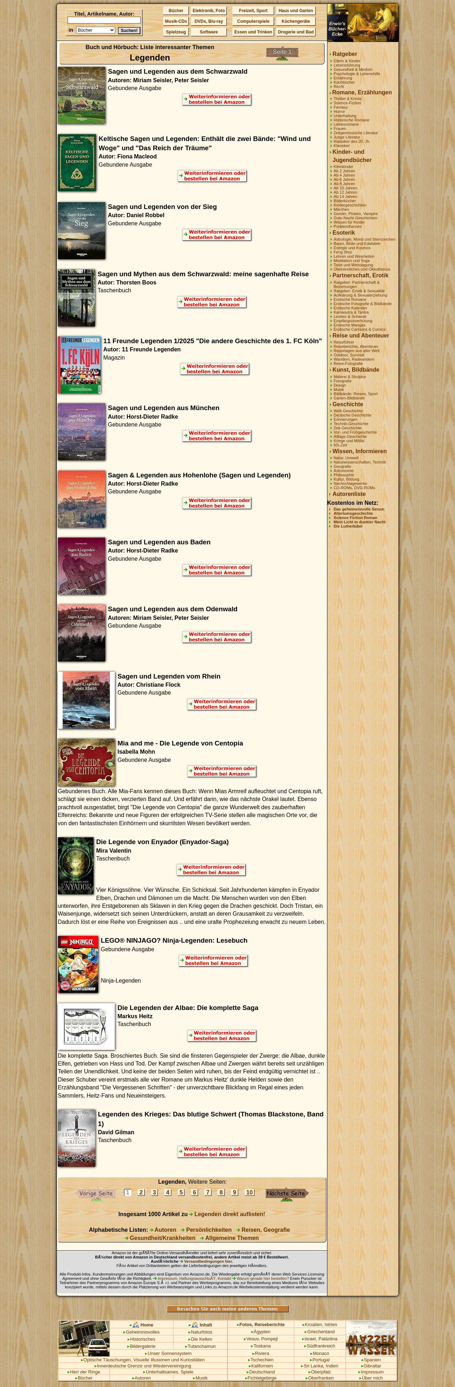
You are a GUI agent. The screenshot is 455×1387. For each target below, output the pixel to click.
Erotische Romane (350, 299)
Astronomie (344, 471)
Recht (339, 86)
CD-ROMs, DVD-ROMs (354, 488)
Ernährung (343, 78)
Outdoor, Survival (349, 355)
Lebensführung (347, 65)
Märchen (341, 209)
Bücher (175, 10)
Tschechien (261, 1359)
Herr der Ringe (84, 1372)
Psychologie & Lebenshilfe (357, 74)
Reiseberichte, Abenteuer (356, 346)
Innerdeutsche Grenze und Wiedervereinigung (143, 1365)
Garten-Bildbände (349, 398)
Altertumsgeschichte (353, 513)
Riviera (260, 1353)
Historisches (141, 1339)
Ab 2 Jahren (344, 171)
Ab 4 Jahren (344, 175)
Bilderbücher (345, 201)
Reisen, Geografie (263, 1230)
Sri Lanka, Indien (319, 1365)
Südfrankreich (319, 1346)
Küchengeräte (296, 21)
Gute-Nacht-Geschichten (356, 218)
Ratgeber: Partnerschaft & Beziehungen (357, 284)
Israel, (309, 1338)
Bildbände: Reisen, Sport (356, 394)
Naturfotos (200, 1332)
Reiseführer (344, 342)
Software (209, 32)
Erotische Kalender (351, 308)
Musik (339, 389)
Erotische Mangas (350, 325)
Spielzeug (176, 32)
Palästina (327, 1338)
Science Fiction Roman (356, 517)
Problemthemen (348, 226)
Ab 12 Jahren (346, 192)
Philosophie (344, 475)
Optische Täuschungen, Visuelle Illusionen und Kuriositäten (143, 1359)
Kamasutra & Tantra (351, 312)
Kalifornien (261, 1365)
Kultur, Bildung (346, 479)
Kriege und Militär (349, 441)
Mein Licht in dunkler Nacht (360, 522)
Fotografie (343, 381)
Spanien (371, 1359)
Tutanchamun (200, 1346)
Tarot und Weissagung (353, 265)
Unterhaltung (345, 116)
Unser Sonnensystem (168, 1353)
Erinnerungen (346, 419)
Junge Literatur (347, 137)
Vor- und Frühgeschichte (355, 432)
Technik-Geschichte (351, 424)
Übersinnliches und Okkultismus (362, 269)
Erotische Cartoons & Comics (360, 329)
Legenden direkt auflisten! (227, 1214)
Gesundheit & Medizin (353, 69)
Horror (339, 111)
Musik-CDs (176, 21)
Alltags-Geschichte (350, 436)
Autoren (163, 1230)
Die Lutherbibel (348, 526)
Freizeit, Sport (253, 10)
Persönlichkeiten (206, 1230)
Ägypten (261, 1331)
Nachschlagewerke (351, 483)
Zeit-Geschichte (348, 428)
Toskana (261, 1346)
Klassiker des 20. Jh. (352, 141)
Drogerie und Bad (296, 32)
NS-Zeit (340, 445)
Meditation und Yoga (352, 260)
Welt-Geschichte (348, 411)
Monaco (319, 1353)
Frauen (340, 128)
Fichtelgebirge (261, 1378)
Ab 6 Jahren (344, 179)
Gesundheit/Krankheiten (160, 1238)
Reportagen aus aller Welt (357, 351)
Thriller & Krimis (348, 98)
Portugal (320, 1359)
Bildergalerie (141, 1346)
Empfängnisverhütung (353, 321)
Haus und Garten (296, 10)
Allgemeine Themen (229, 1238)
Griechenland (319, 1331)
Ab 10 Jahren (346, 188)
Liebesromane (346, 124)
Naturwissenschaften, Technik (360, 462)
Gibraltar (371, 1365)
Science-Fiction (347, 103)
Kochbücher (344, 82)
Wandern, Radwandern (354, 359)
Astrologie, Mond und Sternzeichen (365, 239)
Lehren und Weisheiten (354, 256)
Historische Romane (352, 120)
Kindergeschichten (350, 205)
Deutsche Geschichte (352, 415)
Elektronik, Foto (209, 10)
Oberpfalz (320, 1372)
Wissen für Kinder (349, 222)
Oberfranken (320, 1378)
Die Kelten (200, 1339)
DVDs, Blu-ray (208, 21)
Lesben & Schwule (350, 316)
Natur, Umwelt (346, 458)
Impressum (371, 1372)
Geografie (342, 466)
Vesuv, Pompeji (261, 1338)
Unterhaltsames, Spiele (168, 1372)
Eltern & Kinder (347, 61)
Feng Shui (343, 252)
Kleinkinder (343, 166)
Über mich (371, 1378)
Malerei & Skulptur (350, 377)
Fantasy (341, 107)
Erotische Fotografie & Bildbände (363, 304)
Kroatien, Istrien (320, 1324)
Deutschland (261, 1372)
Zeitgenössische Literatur (356, 133)
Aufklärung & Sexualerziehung (360, 295)
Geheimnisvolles (141, 1332)
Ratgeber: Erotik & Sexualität (359, 291)
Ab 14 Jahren (346, 196)
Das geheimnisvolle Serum (359, 509)
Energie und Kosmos (352, 248)
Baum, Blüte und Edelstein (357, 243)
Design (340, 385)
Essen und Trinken (253, 32)
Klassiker (342, 145)
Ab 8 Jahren (344, 184)
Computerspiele (253, 21)
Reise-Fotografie (348, 363)
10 (250, 1192)
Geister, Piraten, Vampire (356, 213)
